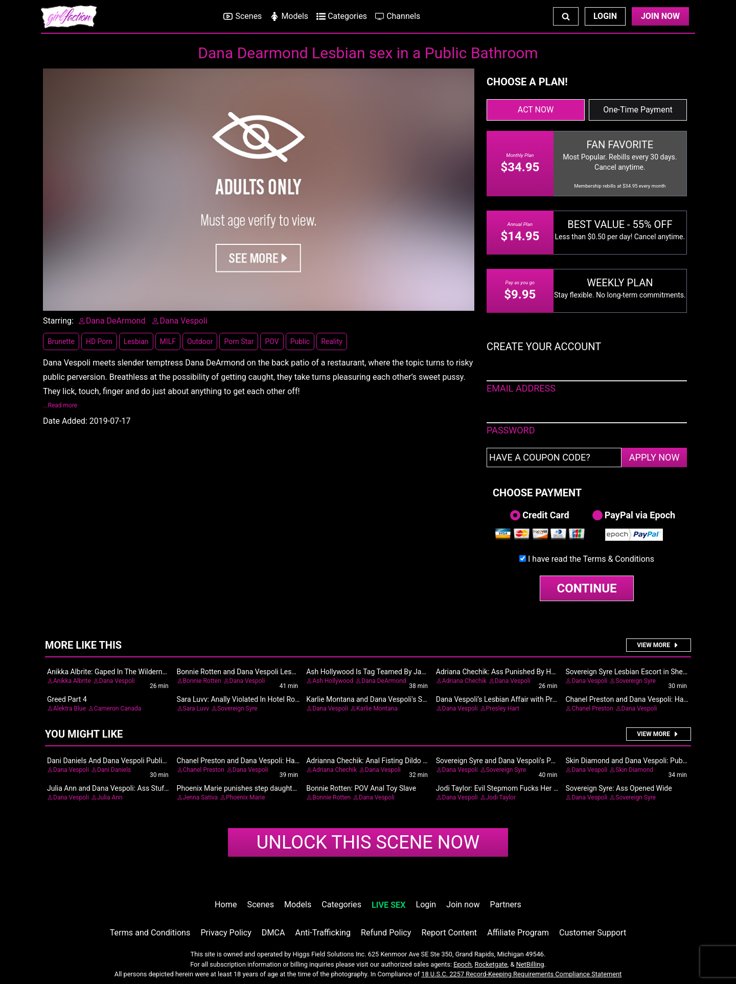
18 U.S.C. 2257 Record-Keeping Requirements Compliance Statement (521, 974)
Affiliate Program (518, 932)
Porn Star (239, 341)
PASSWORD (511, 430)
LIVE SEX (388, 905)
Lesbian (136, 341)
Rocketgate (491, 964)
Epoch (462, 964)
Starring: (58, 321)
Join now (462, 904)
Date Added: (65, 421)
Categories (341, 904)
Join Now (660, 16)
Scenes (260, 904)
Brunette (61, 341)
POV (272, 341)
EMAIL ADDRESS (521, 388)
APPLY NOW (654, 457)
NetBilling (530, 964)
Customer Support (592, 932)
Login (605, 16)
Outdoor (200, 341)
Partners (505, 904)
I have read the (591, 559)
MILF (168, 341)
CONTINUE (587, 588)
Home (226, 904)
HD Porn (99, 341)
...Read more (60, 405)
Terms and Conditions (150, 932)
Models (297, 904)
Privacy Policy (225, 932)
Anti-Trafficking (323, 932)
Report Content (449, 932)
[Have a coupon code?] (554, 457)
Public (300, 341)
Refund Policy (386, 932)
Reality (331, 341)
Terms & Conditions (618, 559)
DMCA (273, 932)
